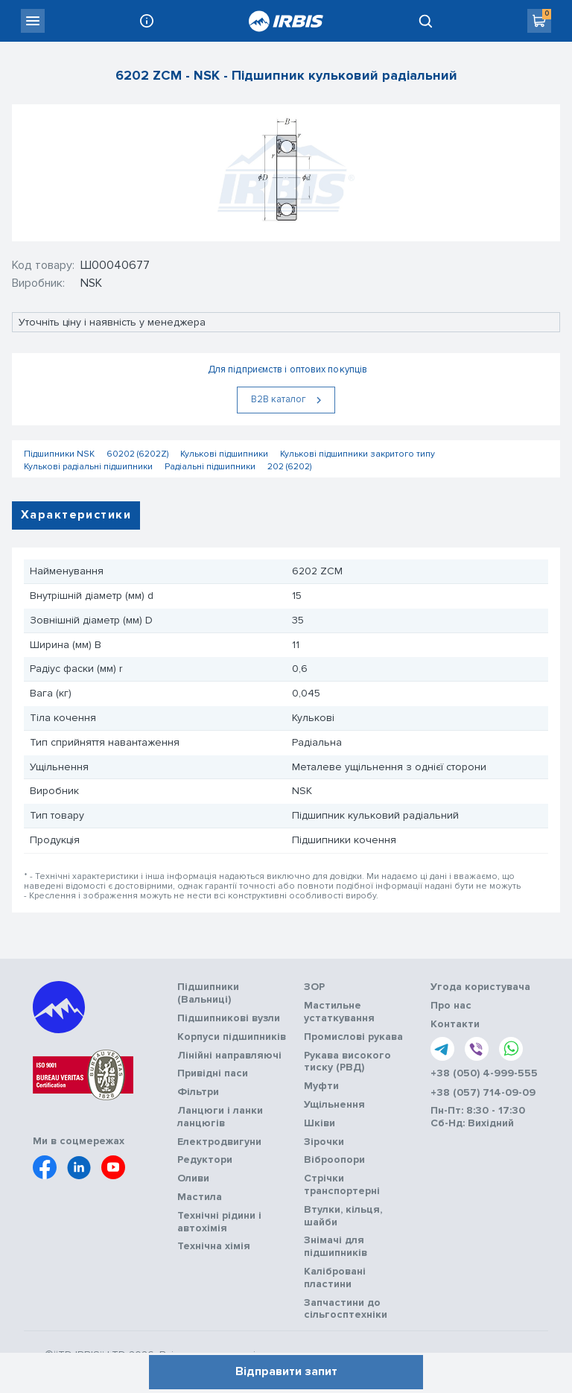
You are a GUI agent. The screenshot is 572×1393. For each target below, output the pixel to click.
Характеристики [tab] (76, 514)
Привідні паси (212, 1073)
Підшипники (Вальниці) (208, 993)
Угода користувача (480, 987)
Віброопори (334, 1160)
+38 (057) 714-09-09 (483, 1093)
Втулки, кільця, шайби (343, 1216)
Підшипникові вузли (228, 1018)
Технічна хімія (213, 1246)
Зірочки (324, 1142)
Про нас (450, 1006)
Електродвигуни (219, 1142)
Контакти (455, 1024)
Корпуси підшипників (231, 1037)
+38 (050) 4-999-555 (484, 1073)
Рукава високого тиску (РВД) (347, 1062)
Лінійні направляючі (229, 1056)
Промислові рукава (353, 1037)
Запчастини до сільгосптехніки (345, 1309)
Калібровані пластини (335, 1278)
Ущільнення (334, 1105)
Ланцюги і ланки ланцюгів (220, 1117)
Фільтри (198, 1092)
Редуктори (204, 1160)
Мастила (199, 1197)
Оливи (193, 1178)
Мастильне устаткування (339, 1012)
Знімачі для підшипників (335, 1246)
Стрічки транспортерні (342, 1185)
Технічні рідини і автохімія (219, 1222)
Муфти (321, 1086)
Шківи (319, 1123)
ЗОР (314, 987)
